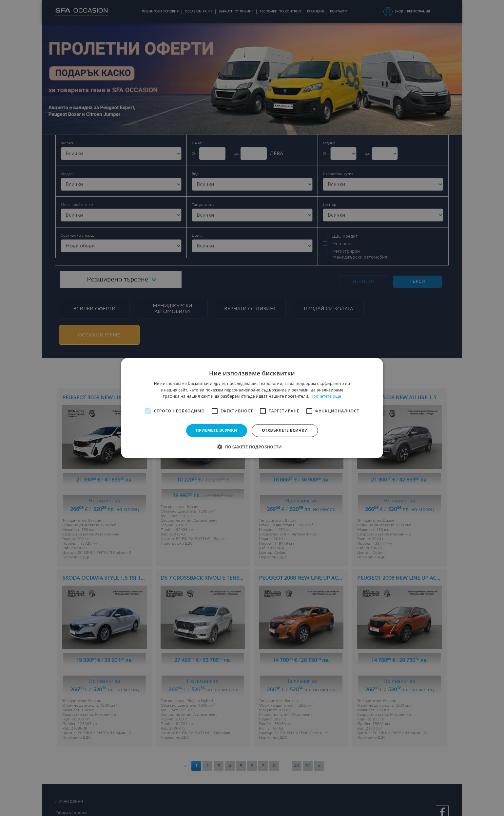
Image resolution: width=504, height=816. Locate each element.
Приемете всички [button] (216, 430)
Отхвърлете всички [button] (285, 430)
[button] (252, 447)
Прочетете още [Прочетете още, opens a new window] (325, 396)
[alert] (252, 408)
